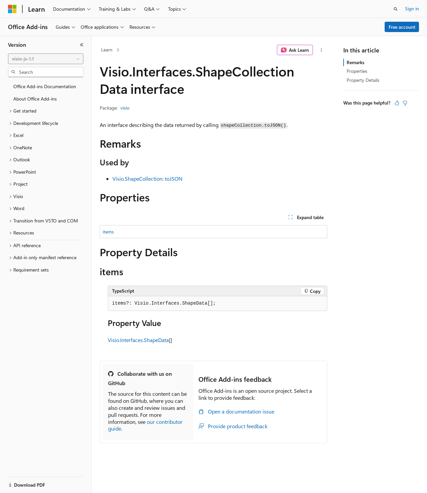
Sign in (412, 8)
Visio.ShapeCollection (137, 178)
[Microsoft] (12, 9)
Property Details (363, 80)
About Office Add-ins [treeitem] (35, 99)
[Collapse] (82, 45)
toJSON (173, 178)
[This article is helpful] (397, 103)
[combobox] (45, 58)
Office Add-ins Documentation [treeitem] (44, 86)
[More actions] (321, 50)
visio (124, 108)
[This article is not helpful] (405, 103)
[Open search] (395, 9)
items (108, 231)
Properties (357, 71)
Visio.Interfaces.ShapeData (138, 339)
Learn (106, 49)
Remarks (355, 62)
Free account (402, 27)
